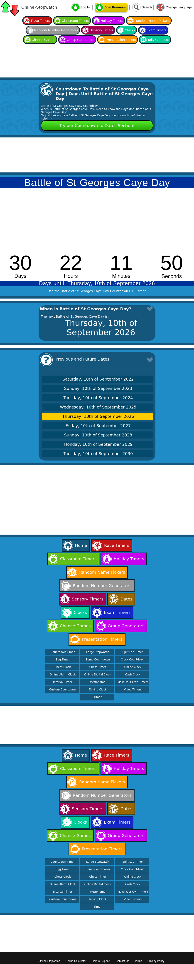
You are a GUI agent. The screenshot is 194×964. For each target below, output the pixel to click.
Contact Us (122, 961)
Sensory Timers (101, 30)
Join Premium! (116, 7)
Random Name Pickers (152, 20)
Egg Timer (63, 659)
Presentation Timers (121, 40)
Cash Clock (132, 674)
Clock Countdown (133, 659)
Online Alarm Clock (63, 674)
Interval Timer (62, 682)
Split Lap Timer (133, 652)
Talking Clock (98, 689)
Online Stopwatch (49, 961)
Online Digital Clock (97, 674)
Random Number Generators (56, 30)
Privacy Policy (156, 961)
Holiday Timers (112, 20)
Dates (126, 599)
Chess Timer (97, 667)
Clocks (130, 30)
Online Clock (132, 667)
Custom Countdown (62, 689)
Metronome (97, 682)
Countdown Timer (63, 652)
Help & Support (101, 961)
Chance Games (43, 40)
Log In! (86, 7)
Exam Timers (157, 30)
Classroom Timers (75, 20)
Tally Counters (158, 40)
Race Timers (40, 20)
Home (81, 545)
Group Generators (80, 40)
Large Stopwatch (97, 652)
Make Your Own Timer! (133, 682)
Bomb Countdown (98, 659)
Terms (138, 961)
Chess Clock (62, 667)
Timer (97, 697)
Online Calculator (76, 961)
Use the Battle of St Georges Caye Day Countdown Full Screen (97, 291)
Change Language (179, 7)
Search (147, 7)
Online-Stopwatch (39, 7)
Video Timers (133, 689)
